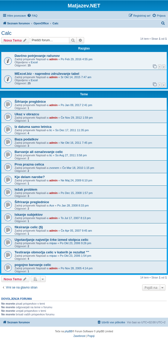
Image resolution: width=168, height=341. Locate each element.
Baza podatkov (26, 139)
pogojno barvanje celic (33, 265)
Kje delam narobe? (30, 177)
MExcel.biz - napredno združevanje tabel (47, 74)
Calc (6, 33)
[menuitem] (32, 16)
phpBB (68, 331)
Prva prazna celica (29, 164)
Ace (51, 205)
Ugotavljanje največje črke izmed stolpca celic (51, 240)
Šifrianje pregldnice (30, 102)
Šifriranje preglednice (32, 202)
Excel (34, 62)
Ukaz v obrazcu (27, 114)
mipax (53, 243)
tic (50, 130)
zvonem (54, 167)
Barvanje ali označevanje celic (39, 152)
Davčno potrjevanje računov (37, 56)
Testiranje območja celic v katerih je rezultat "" (52, 252)
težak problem (26, 189)
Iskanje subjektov (29, 214)
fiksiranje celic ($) (29, 227)
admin (53, 59)
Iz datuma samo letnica (33, 127)
